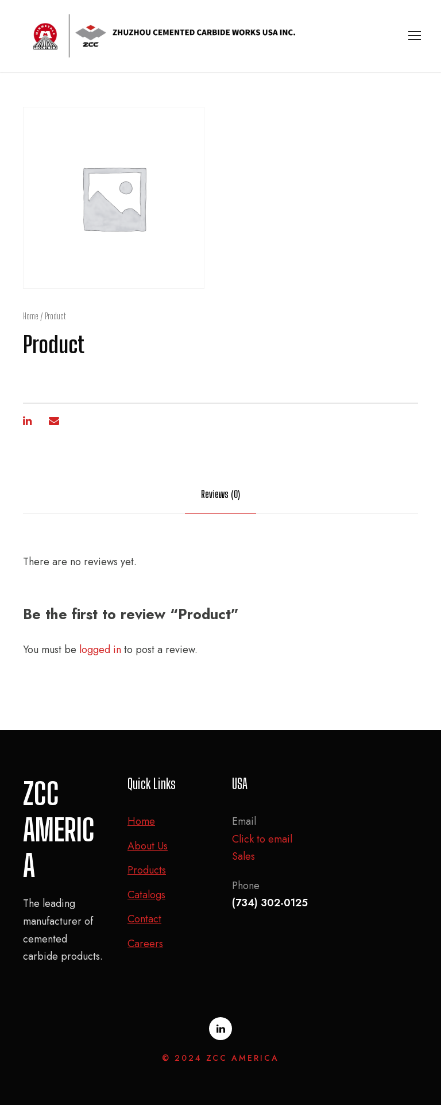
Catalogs (146, 894)
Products (146, 870)
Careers (145, 943)
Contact (144, 918)
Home (30, 316)
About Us (147, 846)
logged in (100, 649)
